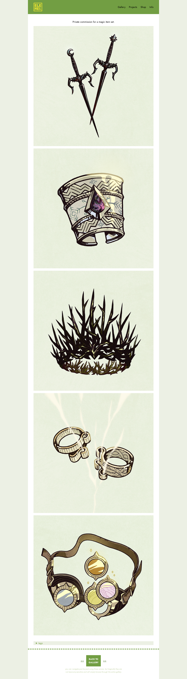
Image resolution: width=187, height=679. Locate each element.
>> (104, 661)
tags (40, 643)
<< (82, 661)
